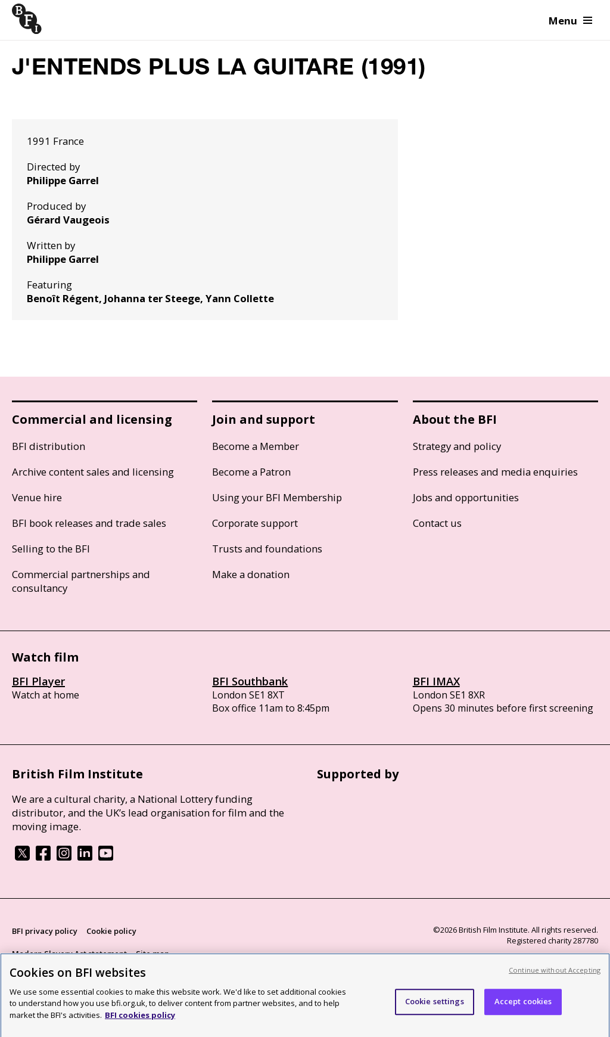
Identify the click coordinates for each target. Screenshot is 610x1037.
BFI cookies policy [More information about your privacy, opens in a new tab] (140, 1019)
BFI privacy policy (44, 931)
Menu (570, 20)
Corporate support (255, 523)
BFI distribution (48, 446)
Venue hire (37, 497)
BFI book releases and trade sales (89, 523)
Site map (152, 953)
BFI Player (38, 681)
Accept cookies (523, 1005)
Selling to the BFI (51, 548)
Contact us (437, 523)
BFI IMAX (436, 681)
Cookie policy (111, 931)
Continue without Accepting (554, 974)
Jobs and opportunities (466, 497)
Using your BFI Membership (277, 497)
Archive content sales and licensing (93, 472)
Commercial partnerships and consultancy (81, 581)
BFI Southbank (250, 681)
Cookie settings (434, 1005)
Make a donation (251, 574)
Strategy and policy (457, 446)
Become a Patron (251, 472)
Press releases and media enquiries (495, 472)
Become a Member (255, 446)
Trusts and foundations (267, 548)
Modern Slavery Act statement (69, 953)
